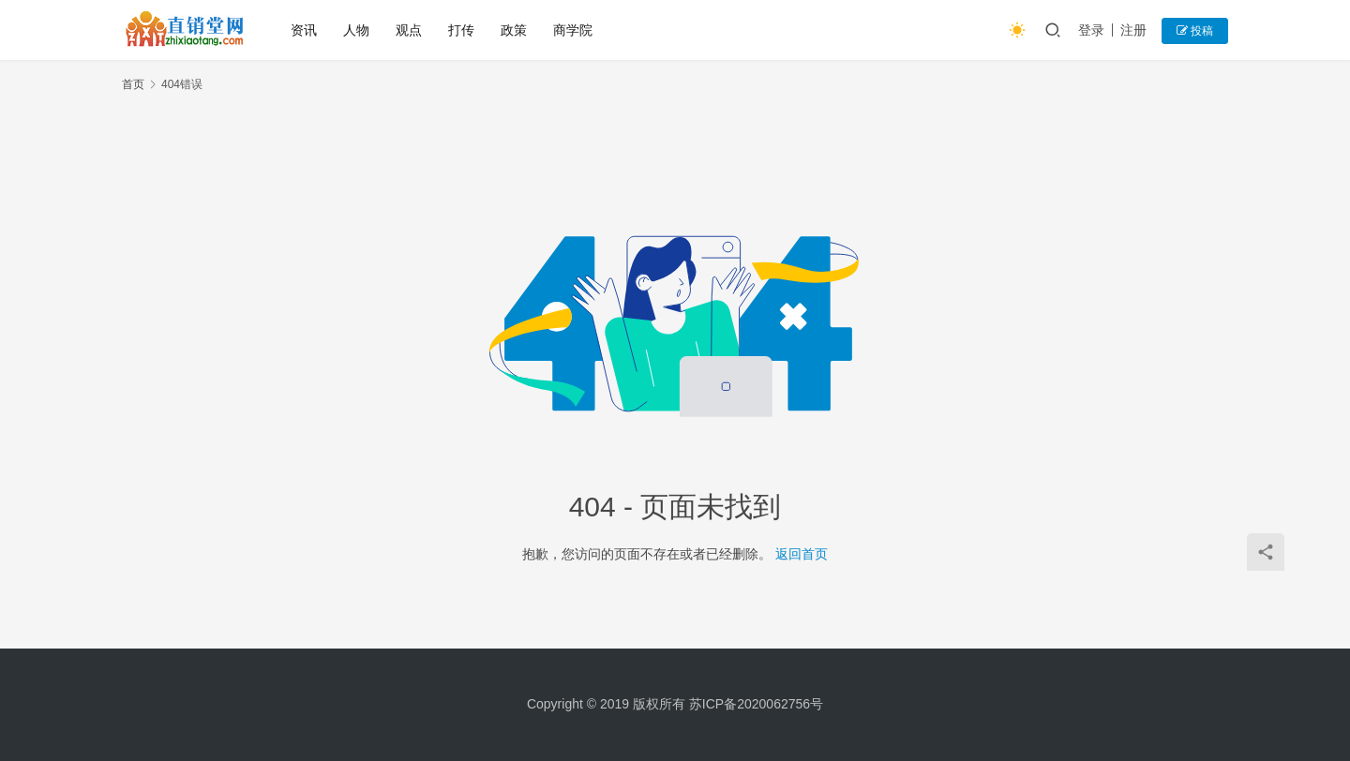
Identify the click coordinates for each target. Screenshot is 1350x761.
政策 (514, 29)
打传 (461, 29)
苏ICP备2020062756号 (756, 703)
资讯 (304, 29)
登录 (1091, 29)
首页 (133, 84)
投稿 (1195, 30)
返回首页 (801, 553)
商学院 (572, 29)
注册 (1133, 29)
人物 (356, 29)
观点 (409, 29)
